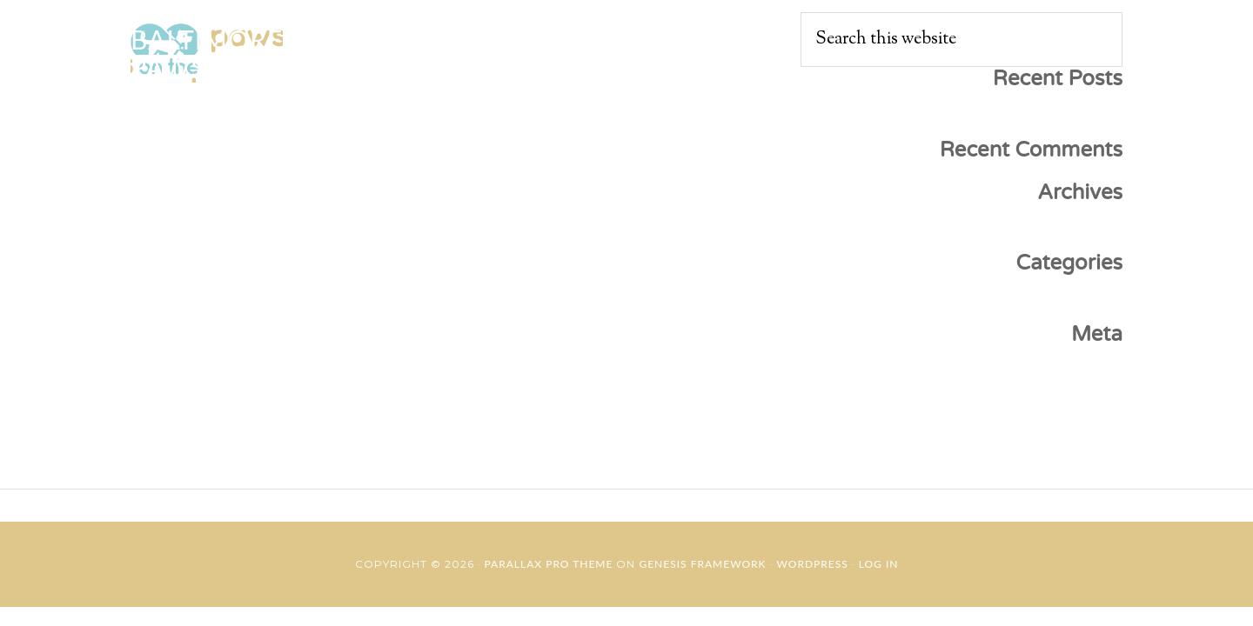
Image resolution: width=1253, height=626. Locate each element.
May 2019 (1084, 236)
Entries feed (1073, 408)
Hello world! (1071, 123)
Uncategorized (1062, 308)
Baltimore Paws (207, 53)
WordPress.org (1061, 465)
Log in (1095, 379)
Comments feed (1057, 436)
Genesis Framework (702, 563)
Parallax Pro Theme (549, 563)
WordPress (812, 563)
